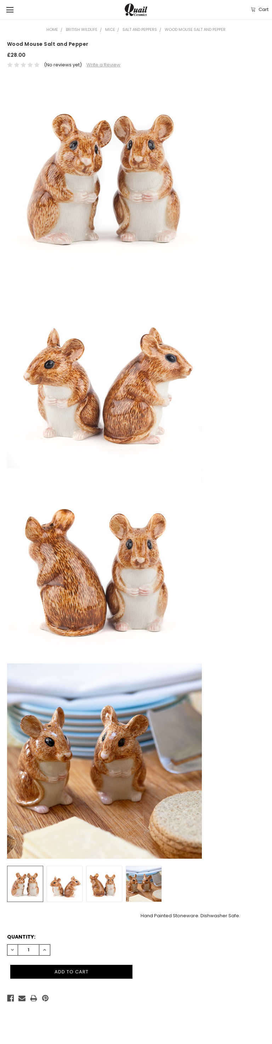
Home (52, 29)
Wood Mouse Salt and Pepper (195, 29)
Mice (110, 29)
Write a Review (103, 64)
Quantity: (21, 936)
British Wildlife (81, 29)
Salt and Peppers (140, 29)
